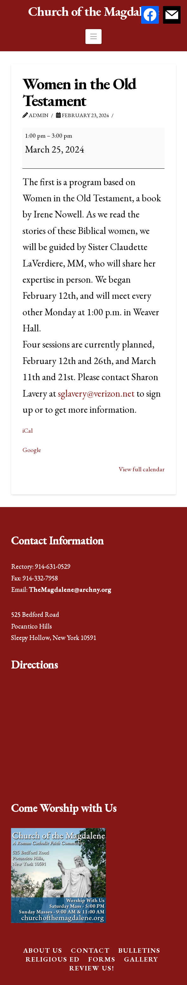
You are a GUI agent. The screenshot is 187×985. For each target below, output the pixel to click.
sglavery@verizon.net (96, 393)
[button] (93, 36)
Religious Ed (53, 959)
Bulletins (139, 950)
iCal (27, 430)
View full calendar (142, 469)
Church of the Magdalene (93, 11)
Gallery (141, 959)
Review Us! (91, 968)
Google (31, 450)
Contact (90, 950)
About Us (42, 950)
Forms (101, 959)
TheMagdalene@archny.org (70, 589)
